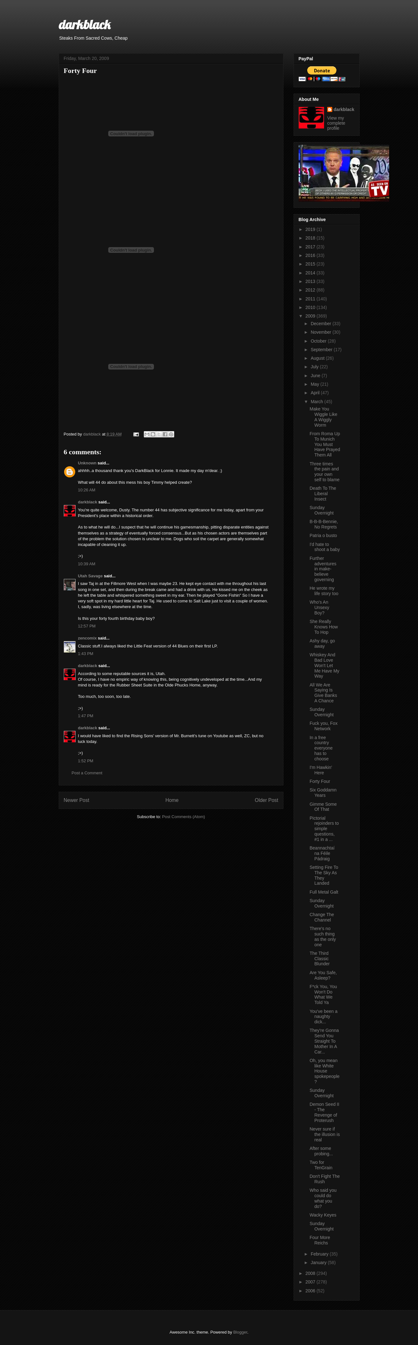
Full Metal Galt (323, 892)
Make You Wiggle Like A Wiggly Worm (323, 416)
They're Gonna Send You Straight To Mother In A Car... (324, 1041)
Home (172, 800)
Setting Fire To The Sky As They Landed (323, 875)
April (316, 392)
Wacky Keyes (322, 1214)
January (319, 1262)
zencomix (87, 638)
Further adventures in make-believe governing (322, 569)
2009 (310, 315)
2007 (310, 1281)
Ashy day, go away (322, 643)
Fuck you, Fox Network (323, 726)
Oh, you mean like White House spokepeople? (324, 1071)
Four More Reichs (319, 1240)
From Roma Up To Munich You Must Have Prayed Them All (324, 444)
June (316, 375)
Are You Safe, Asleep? (323, 975)
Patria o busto (323, 535)
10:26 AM (87, 490)
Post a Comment (87, 773)
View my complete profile (336, 123)
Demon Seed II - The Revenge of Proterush (324, 1112)
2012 (310, 289)
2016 (310, 255)
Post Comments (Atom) (183, 816)
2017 (310, 246)
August (318, 358)
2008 (310, 1273)
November (321, 332)
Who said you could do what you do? (322, 1198)
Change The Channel (321, 917)
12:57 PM (87, 626)
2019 (310, 229)
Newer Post (77, 800)
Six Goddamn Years (322, 792)
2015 (310, 263)
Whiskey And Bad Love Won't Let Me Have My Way (324, 665)
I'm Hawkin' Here (320, 770)
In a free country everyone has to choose (321, 748)
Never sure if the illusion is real (324, 1134)
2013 (310, 281)
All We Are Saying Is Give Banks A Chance (323, 692)
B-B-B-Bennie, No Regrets (323, 524)
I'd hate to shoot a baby (324, 547)
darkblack (84, 24)
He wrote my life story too (323, 591)
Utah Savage (90, 576)
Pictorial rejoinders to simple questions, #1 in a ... (324, 829)
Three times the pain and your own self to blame (324, 471)
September (322, 349)
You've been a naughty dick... (323, 1017)
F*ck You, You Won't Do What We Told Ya (323, 994)
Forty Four (319, 781)
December (321, 323)
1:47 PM (85, 715)
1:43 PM (85, 653)
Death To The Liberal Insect (322, 494)
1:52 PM (85, 760)
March (317, 401)
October (319, 341)
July (315, 366)
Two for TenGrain (320, 1165)
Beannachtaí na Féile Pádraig (322, 853)
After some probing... (321, 1151)
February (320, 1253)
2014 (310, 272)
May (315, 384)
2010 (310, 307)
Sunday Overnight (321, 510)
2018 (310, 237)
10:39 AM (87, 563)
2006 (310, 1290)
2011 (310, 298)
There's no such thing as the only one (322, 936)
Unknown (87, 463)
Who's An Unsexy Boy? (319, 607)
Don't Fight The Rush (324, 1179)
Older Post (266, 800)
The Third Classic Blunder (319, 959)
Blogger (240, 1332)
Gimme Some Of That (323, 807)
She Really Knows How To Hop (323, 627)
